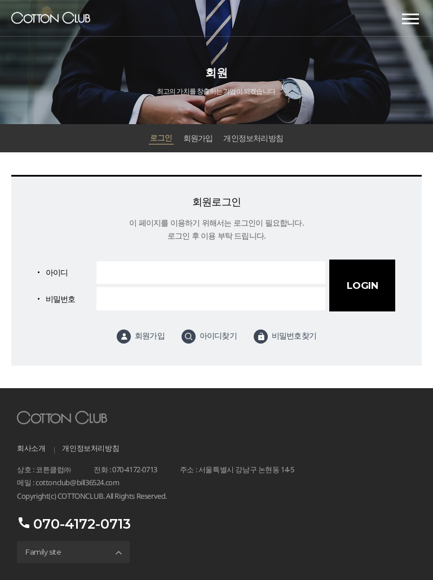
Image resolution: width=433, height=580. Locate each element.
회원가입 (198, 138)
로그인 (161, 138)
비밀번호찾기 (294, 336)
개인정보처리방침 (253, 138)
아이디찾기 (218, 336)
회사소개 (31, 447)
